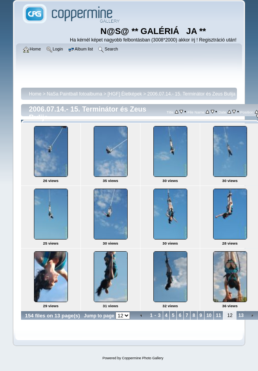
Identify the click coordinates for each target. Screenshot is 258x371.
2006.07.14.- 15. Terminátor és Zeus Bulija (191, 94)
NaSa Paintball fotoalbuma (74, 94)
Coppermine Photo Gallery (142, 358)
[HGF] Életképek (125, 94)
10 (209, 315)
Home (35, 94)
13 (241, 315)
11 (218, 315)
